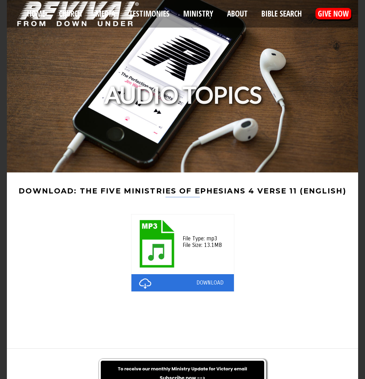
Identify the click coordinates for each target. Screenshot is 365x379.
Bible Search (281, 13)
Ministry (198, 13)
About (237, 13)
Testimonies (149, 13)
